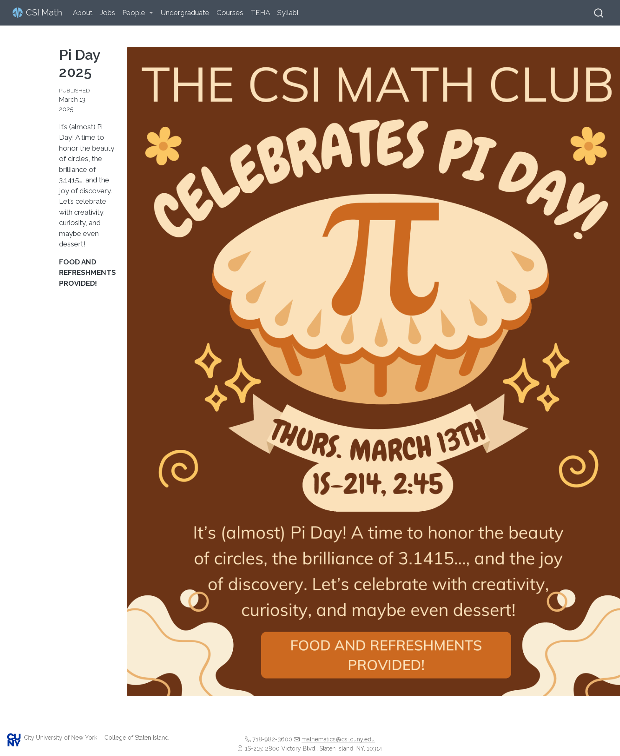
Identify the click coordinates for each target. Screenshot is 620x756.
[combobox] (599, 13)
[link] (138, 13)
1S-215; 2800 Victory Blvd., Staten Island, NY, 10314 (313, 748)
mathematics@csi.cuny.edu (338, 739)
